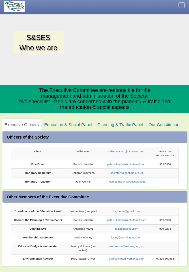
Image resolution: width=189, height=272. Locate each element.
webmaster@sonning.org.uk (126, 246)
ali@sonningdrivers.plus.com (126, 258)
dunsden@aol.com (126, 228)
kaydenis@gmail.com (126, 211)
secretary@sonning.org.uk (126, 172)
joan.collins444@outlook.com (127, 181)
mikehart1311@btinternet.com (126, 151)
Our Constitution (164, 124)
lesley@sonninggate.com (126, 237)
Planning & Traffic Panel (120, 124)
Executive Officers (22, 124)
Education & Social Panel (68, 124)
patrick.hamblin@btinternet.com (126, 164)
